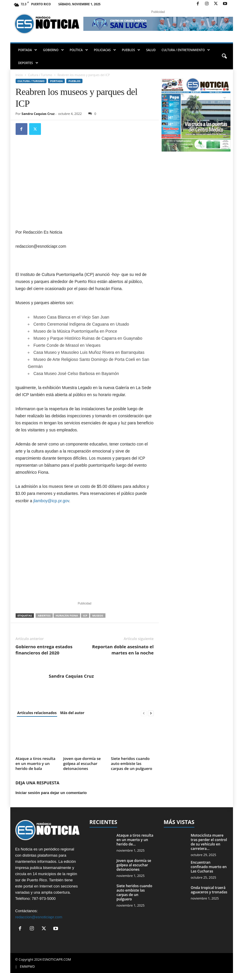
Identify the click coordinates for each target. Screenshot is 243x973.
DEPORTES (28, 62)
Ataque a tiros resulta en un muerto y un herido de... (135, 840)
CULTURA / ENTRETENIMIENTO (186, 49)
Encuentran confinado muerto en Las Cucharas (209, 867)
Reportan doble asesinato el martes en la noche (123, 650)
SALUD (151, 50)
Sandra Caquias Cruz (38, 113)
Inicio (19, 75)
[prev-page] (144, 713)
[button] (224, 56)
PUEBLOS (131, 49)
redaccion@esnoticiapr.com (38, 917)
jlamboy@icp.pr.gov (51, 500)
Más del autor (72, 712)
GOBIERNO (53, 49)
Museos (97, 615)
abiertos (44, 615)
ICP (85, 615)
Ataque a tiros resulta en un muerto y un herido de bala (35, 763)
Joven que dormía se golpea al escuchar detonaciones (82, 763)
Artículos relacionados (37, 712)
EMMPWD (27, 966)
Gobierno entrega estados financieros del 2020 (44, 650)
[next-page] (151, 713)
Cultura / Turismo (40, 75)
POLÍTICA (79, 49)
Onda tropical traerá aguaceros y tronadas (209, 890)
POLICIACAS (105, 49)
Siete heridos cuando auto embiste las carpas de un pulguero (131, 763)
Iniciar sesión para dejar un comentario (51, 793)
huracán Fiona (67, 615)
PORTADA (27, 49)
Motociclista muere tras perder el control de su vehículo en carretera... (209, 842)
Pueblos (74, 81)
